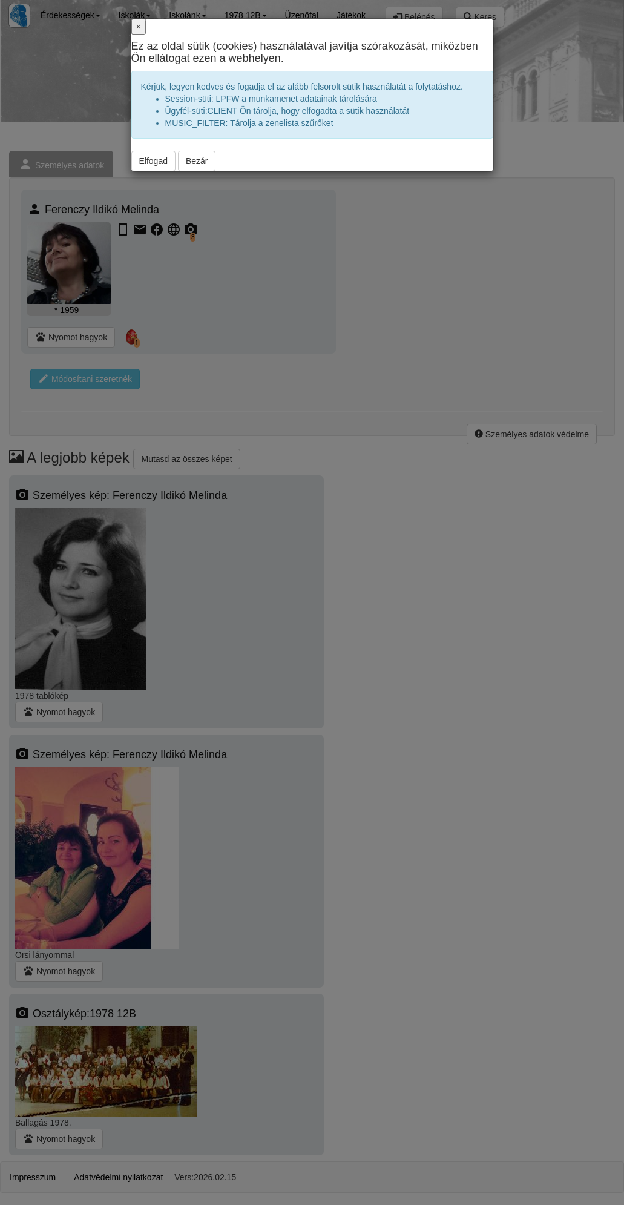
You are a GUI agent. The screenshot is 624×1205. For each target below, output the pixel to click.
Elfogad (153, 161)
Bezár (197, 161)
